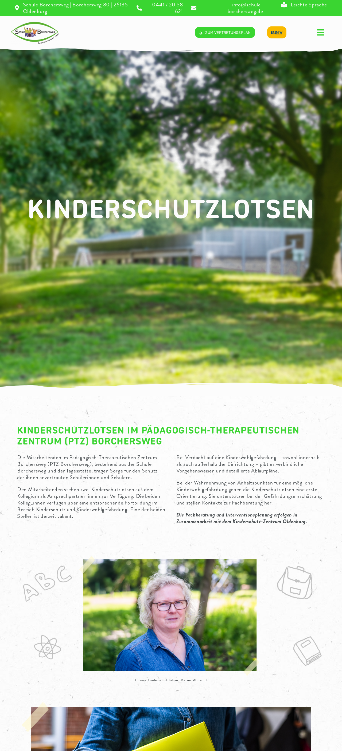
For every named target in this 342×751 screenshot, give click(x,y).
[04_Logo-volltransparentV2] (35, 23)
